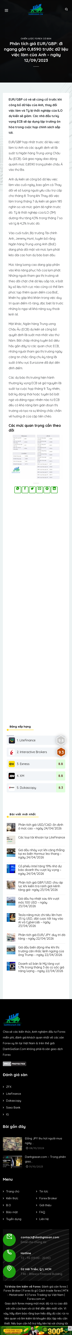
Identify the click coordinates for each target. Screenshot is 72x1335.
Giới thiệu (45, 1205)
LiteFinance (13, 1093)
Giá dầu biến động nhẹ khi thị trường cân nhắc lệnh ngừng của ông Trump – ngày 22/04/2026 (41, 951)
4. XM (16, 776)
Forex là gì (30, 1290)
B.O (8, 1205)
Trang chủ (12, 1191)
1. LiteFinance (22, 740)
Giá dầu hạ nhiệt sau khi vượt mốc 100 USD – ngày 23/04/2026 (38, 902)
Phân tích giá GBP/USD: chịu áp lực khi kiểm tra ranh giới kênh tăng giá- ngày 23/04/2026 (40, 886)
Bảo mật (12, 1212)
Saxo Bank (13, 1107)
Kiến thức (12, 1198)
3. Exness (19, 764)
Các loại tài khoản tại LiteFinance (41, 837)
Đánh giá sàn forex (54, 1286)
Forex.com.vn (36, 1299)
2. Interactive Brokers (28, 752)
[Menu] (6, 9)
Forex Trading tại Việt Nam (46, 1295)
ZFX (8, 1087)
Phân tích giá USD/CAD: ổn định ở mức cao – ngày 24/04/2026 (40, 826)
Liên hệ (44, 1219)
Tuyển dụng (13, 1219)
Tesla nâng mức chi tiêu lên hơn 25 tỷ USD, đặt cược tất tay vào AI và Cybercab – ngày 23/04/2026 (40, 920)
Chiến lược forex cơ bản (36, 38)
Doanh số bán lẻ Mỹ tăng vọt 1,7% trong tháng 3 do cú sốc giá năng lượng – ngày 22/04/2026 (41, 967)
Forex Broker (48, 1198)
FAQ (42, 1212)
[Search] (66, 9)
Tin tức (43, 1191)
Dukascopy (13, 1100)
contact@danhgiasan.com (40, 1237)
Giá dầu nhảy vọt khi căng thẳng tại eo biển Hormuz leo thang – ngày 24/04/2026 (41, 853)
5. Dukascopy (22, 788)
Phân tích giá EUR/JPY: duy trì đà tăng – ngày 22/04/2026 (41, 936)
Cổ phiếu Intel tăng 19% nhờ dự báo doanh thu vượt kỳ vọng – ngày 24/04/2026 (40, 869)
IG (7, 1114)
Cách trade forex (50, 1290)
